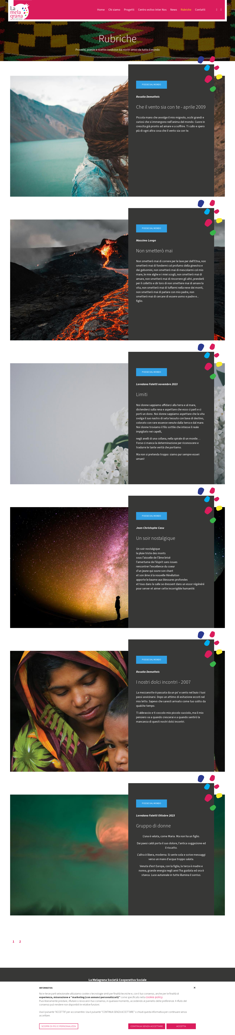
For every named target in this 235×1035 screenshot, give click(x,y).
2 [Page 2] (20, 942)
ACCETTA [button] (181, 1026)
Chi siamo (114, 10)
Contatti (200, 10)
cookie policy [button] (154, 997)
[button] (194, 988)
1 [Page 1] (13, 942)
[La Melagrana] (21, 10)
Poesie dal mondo (151, 84)
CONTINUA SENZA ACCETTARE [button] (147, 1026)
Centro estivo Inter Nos (152, 10)
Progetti (129, 10)
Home (101, 10)
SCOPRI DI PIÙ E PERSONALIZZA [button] (58, 1026)
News (173, 10)
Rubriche (186, 10)
